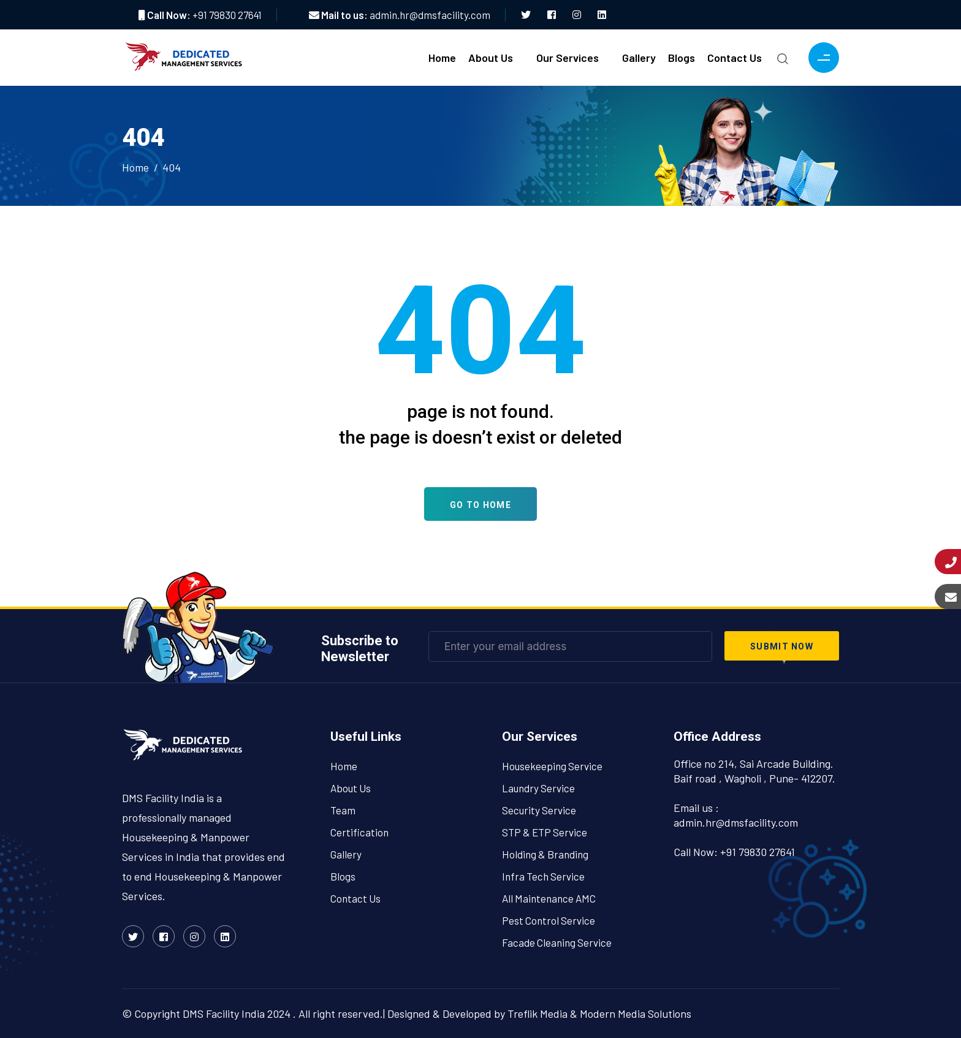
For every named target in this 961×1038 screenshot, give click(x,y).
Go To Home (480, 505)
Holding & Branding (545, 854)
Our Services (567, 57)
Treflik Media (537, 1013)
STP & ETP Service (544, 832)
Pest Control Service (548, 920)
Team (342, 810)
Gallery (639, 57)
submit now (781, 646)
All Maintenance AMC (549, 898)
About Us (490, 57)
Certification (359, 832)
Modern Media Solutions (635, 1013)
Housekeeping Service (552, 766)
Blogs (681, 57)
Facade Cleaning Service (557, 942)
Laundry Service (538, 788)
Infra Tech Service (543, 876)
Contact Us (734, 57)
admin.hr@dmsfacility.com (430, 15)
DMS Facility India (224, 1013)
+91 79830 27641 (227, 15)
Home (442, 57)
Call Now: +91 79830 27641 (734, 851)
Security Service (539, 810)
